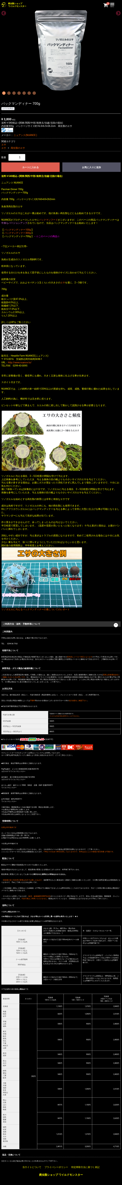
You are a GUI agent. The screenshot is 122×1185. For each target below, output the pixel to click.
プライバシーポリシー (56, 1167)
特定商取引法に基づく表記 (85, 1167)
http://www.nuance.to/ (20, 362)
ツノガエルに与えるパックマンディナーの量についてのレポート (35, 609)
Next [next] (117, 12)
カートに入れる (30, 167)
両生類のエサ (18, 148)
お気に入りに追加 (91, 167)
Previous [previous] (2, 12)
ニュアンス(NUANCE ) (25, 135)
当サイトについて (31, 1167)
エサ (3, 144)
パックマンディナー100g (17, 229)
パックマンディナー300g (17, 233)
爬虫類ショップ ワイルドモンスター (61, 1174)
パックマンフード (48, 219)
